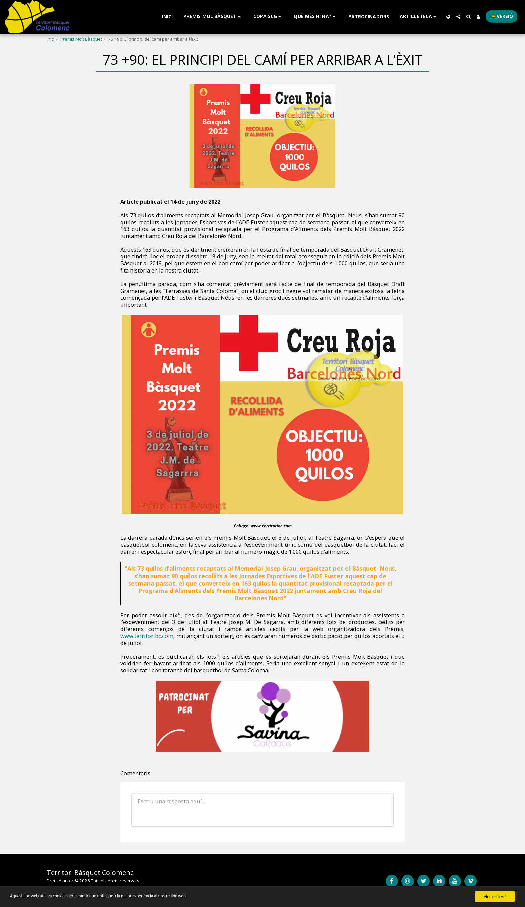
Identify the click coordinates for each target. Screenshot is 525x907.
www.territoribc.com (146, 636)
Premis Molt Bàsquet (81, 39)
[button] (213, 16)
